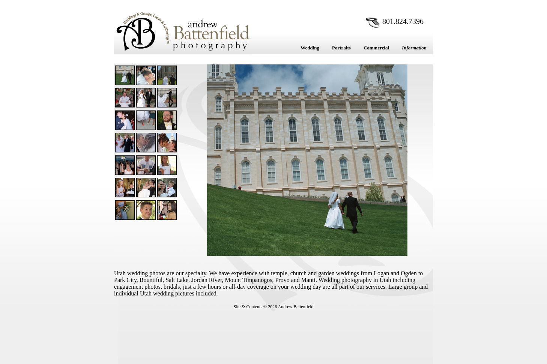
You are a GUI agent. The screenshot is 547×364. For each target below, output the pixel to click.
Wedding (310, 48)
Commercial (376, 48)
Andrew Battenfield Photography (183, 31)
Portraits (341, 48)
